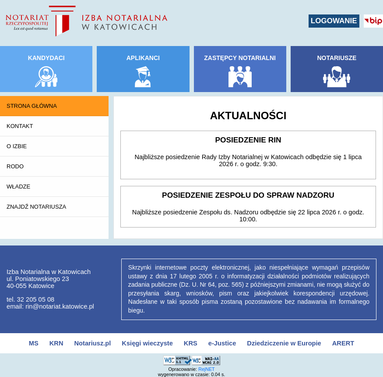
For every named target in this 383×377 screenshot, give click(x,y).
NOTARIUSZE (336, 57)
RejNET (206, 369)
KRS (190, 343)
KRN (56, 343)
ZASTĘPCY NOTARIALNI (240, 57)
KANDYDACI (46, 57)
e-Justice (222, 343)
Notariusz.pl (92, 343)
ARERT (343, 343)
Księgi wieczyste (147, 343)
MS (34, 343)
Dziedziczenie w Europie (284, 343)
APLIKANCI (143, 57)
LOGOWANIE (334, 21)
